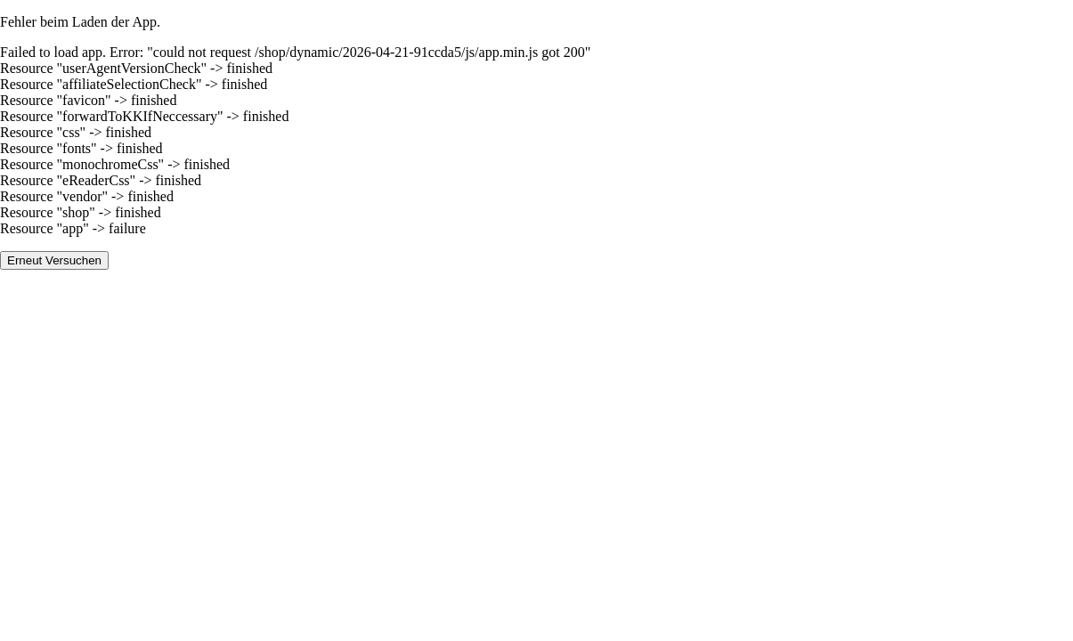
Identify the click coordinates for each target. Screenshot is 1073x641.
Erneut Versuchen (54, 260)
